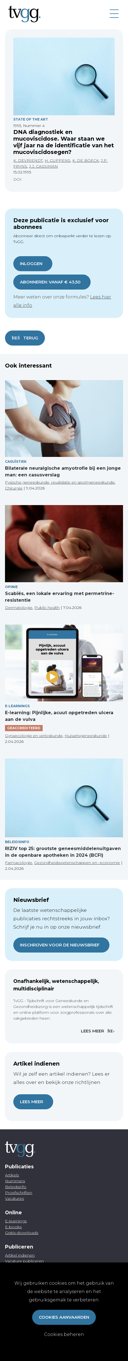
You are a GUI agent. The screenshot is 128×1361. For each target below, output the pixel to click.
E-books (13, 1226)
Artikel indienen (20, 1255)
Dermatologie (18, 607)
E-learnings (16, 1220)
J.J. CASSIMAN (43, 166)
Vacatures (14, 1198)
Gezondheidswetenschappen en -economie (77, 862)
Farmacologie (18, 862)
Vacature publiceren (24, 1261)
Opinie (11, 587)
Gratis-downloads (21, 1232)
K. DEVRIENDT (28, 160)
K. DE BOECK (85, 160)
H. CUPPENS (57, 160)
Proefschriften (18, 1192)
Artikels (12, 1175)
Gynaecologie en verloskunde (34, 735)
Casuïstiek (16, 461)
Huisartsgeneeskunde (86, 735)
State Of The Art (30, 119)
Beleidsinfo (17, 842)
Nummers (15, 1180)
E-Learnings (17, 706)
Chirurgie (13, 488)
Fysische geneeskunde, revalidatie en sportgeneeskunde (60, 482)
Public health (47, 607)
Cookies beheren (64, 1334)
